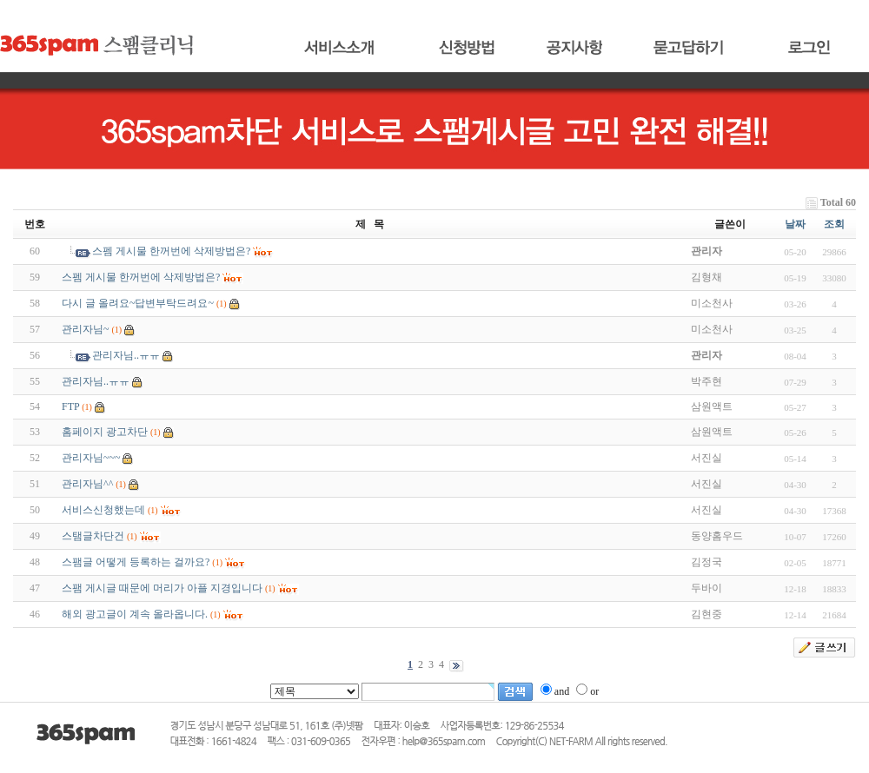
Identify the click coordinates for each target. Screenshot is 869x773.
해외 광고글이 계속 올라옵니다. (135, 614)
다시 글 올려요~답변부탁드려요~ (138, 303)
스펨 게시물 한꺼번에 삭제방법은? (171, 251)
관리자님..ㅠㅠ (126, 355)
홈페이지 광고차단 (105, 432)
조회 (834, 224)
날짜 (795, 224)
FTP (70, 406)
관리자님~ (85, 329)
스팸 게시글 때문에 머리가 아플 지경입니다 (162, 588)
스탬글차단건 (93, 536)
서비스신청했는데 (103, 510)
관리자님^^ (87, 484)
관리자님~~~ (91, 458)
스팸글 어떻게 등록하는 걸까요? (135, 562)
